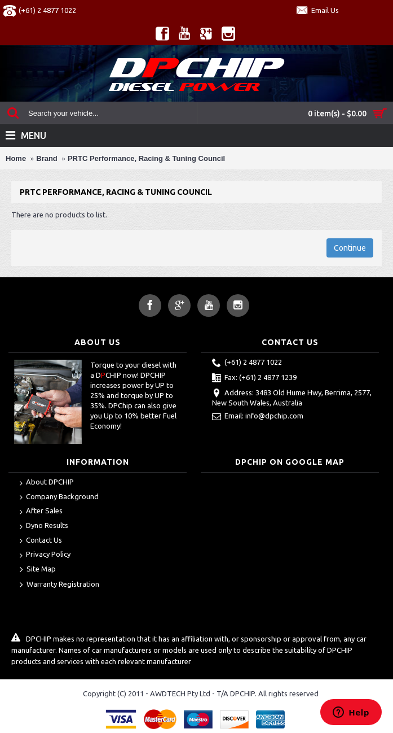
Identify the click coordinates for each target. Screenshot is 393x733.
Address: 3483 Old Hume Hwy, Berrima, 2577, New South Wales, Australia (292, 398)
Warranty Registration (59, 585)
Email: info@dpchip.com (257, 417)
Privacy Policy (45, 555)
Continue (350, 247)
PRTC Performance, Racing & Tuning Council (146, 158)
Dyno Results (44, 526)
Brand (47, 158)
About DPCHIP (47, 482)
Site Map (38, 570)
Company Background (59, 497)
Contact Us (41, 541)
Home (16, 158)
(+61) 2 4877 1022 (247, 363)
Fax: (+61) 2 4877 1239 (254, 378)
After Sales (41, 511)
